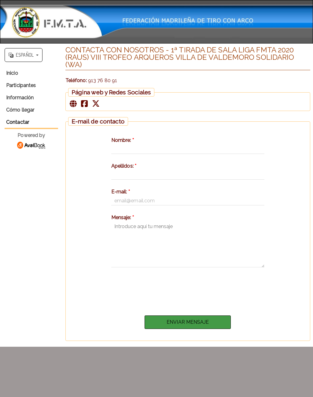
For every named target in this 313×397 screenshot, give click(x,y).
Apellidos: (123, 166)
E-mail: (120, 192)
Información (20, 98)
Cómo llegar (20, 110)
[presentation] (187, 290)
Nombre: (122, 140)
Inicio (12, 73)
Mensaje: (122, 217)
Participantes (21, 85)
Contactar (17, 122)
